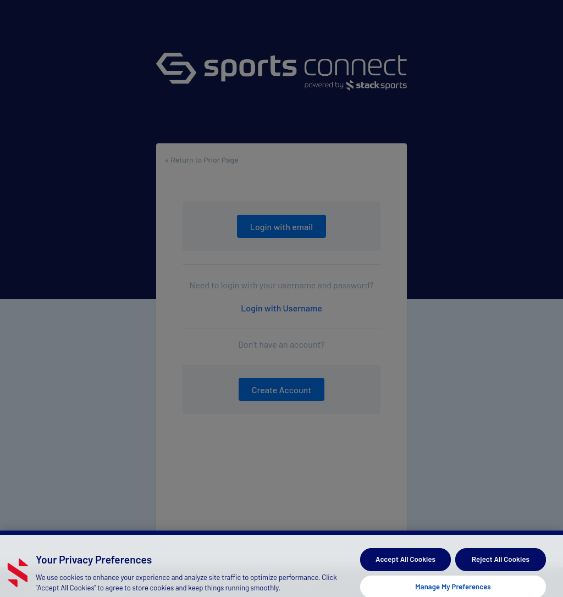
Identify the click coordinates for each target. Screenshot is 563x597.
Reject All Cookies (500, 564)
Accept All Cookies (405, 564)
